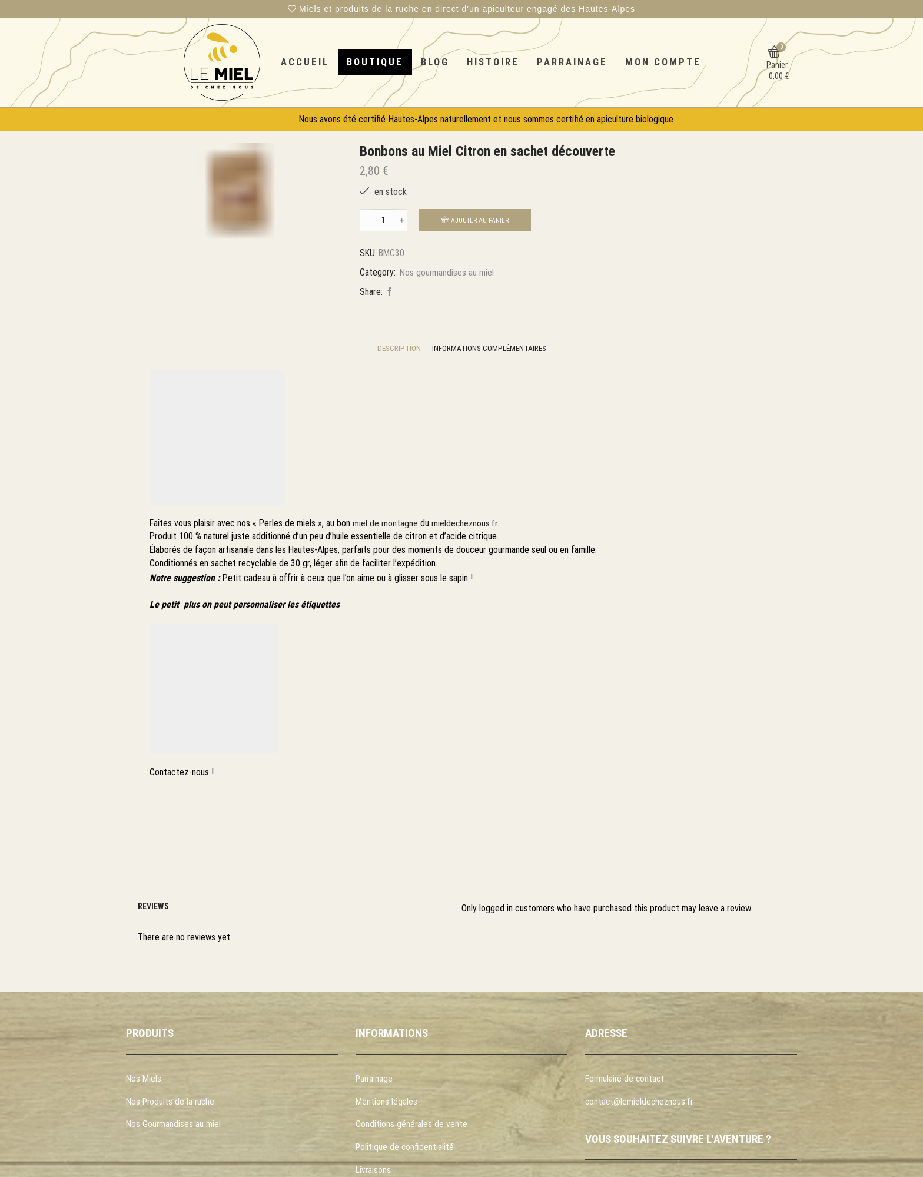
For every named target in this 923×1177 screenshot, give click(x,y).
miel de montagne (385, 524)
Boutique (375, 62)
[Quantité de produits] (383, 221)
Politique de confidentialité (405, 1149)
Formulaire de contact (625, 1079)
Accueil (305, 62)
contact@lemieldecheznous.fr (640, 1103)
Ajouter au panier (480, 220)
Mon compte (663, 62)
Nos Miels (143, 1079)
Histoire (493, 62)
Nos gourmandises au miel (447, 272)
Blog (435, 62)
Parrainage (572, 62)
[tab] (397, 349)
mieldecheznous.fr (465, 524)
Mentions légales (386, 1103)
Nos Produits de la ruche (171, 1103)
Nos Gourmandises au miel (173, 1126)
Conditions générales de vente (412, 1126)
